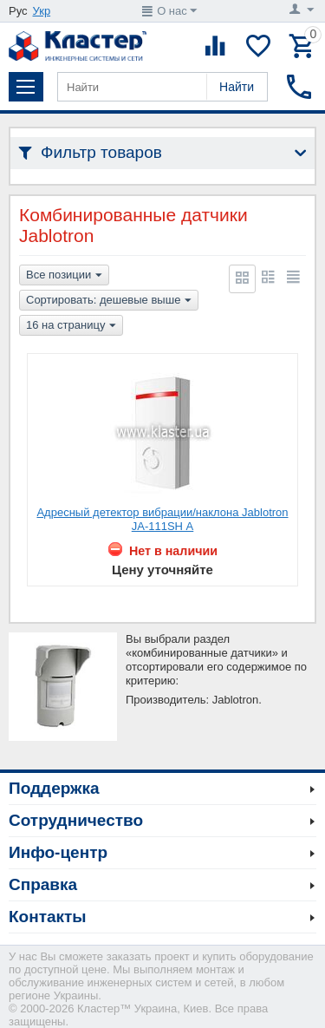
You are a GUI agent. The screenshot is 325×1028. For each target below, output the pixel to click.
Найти (236, 87)
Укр (42, 10)
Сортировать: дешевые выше (109, 301)
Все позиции (64, 276)
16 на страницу (71, 326)
